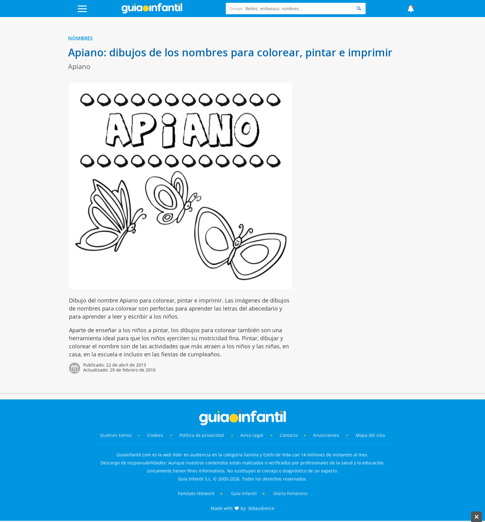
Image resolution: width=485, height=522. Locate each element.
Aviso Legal (251, 435)
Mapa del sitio (370, 435)
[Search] (359, 8)
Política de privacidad (202, 435)
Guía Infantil (244, 493)
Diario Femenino (290, 493)
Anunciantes (326, 435)
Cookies (155, 435)
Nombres (80, 38)
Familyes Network (196, 493)
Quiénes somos (116, 435)
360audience (261, 508)
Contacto (289, 435)
